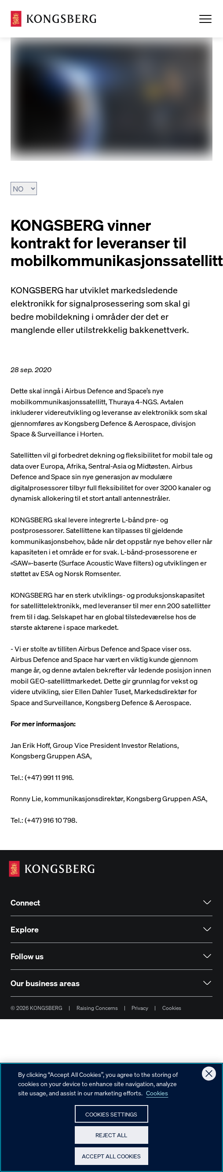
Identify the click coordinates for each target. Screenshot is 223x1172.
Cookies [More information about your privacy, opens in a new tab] (157, 1097)
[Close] (209, 1078)
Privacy (140, 1008)
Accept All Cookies (111, 1161)
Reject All (111, 1139)
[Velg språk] (24, 188)
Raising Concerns (97, 1008)
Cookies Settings (111, 1118)
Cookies (171, 1008)
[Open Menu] (205, 19)
